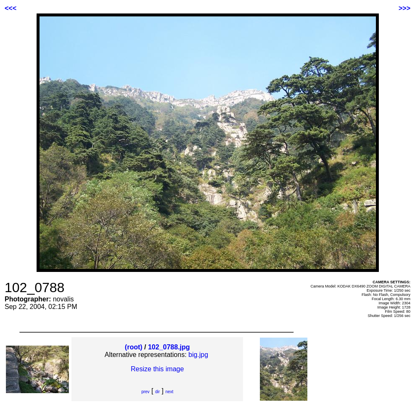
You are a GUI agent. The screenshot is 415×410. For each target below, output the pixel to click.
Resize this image (157, 369)
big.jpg (198, 354)
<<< (10, 8)
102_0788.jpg (169, 347)
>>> (404, 8)
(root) (134, 347)
